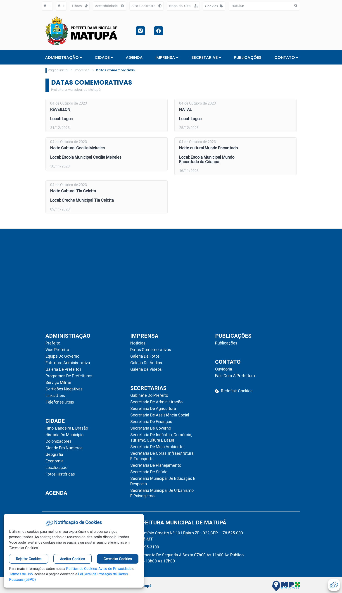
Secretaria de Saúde (148, 471)
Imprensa (82, 70)
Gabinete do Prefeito (149, 395)
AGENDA (134, 57)
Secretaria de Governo (150, 428)
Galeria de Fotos (145, 356)
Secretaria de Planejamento (155, 465)
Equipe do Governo (62, 356)
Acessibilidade (109, 6)
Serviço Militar (58, 382)
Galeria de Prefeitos (63, 369)
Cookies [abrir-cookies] (215, 7)
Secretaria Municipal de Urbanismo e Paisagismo (162, 493)
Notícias (137, 343)
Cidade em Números (64, 447)
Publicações (226, 343)
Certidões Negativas (64, 389)
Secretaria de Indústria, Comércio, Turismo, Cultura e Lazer (161, 437)
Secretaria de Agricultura (153, 408)
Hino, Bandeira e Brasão (66, 428)
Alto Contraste (146, 6)
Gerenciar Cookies (118, 559)
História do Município (64, 434)
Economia (54, 461)
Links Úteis (55, 395)
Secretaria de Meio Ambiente (156, 446)
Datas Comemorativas (115, 70)
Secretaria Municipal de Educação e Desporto (162, 481)
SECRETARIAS (206, 57)
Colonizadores (58, 441)
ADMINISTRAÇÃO (63, 57)
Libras (80, 6)
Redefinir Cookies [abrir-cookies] (233, 390)
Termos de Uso (21, 574)
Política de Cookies (81, 568)
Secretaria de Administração (156, 401)
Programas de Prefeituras (68, 375)
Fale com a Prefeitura (235, 375)
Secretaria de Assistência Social (159, 415)
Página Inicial (58, 70)
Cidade (104, 57)
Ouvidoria (223, 369)
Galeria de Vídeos (146, 369)
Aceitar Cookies (72, 559)
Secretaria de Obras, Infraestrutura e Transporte (162, 456)
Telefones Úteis (59, 402)
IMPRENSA (167, 57)
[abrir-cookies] (334, 585)
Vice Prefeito (57, 349)
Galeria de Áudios (146, 362)
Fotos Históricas (60, 474)
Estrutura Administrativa (67, 362)
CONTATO (286, 57)
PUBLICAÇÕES (247, 57)
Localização (56, 467)
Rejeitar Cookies (28, 559)
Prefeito (52, 343)
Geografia (54, 454)
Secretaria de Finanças (151, 421)
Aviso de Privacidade (114, 568)
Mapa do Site (183, 6)
